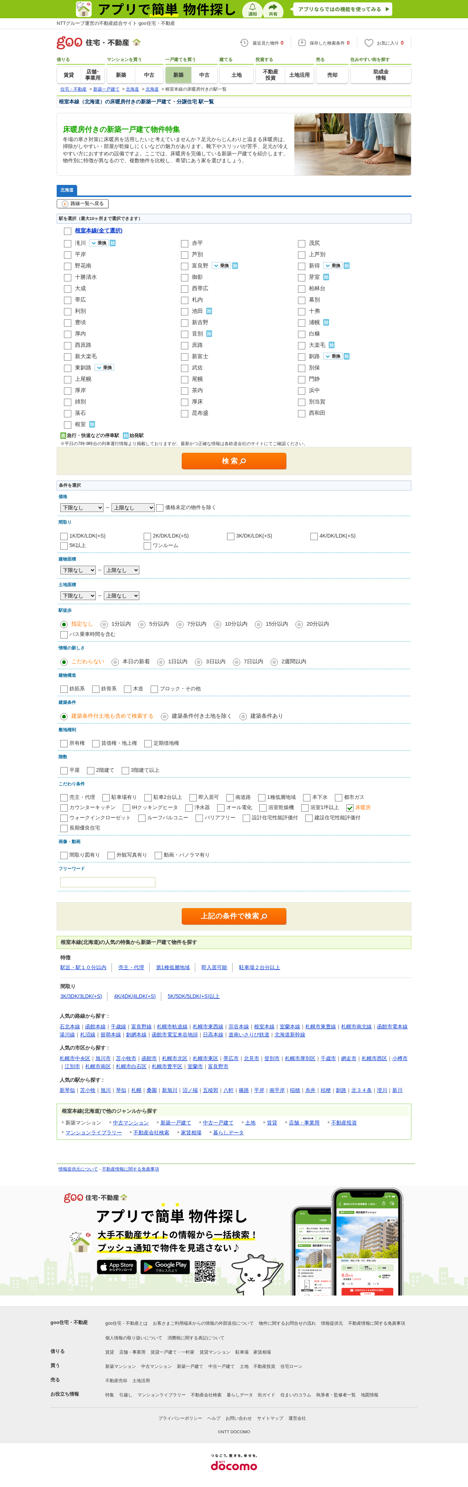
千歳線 (118, 1026)
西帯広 (200, 288)
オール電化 (239, 807)
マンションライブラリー (93, 1132)
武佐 (197, 367)
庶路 (197, 345)
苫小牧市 (126, 1058)
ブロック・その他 (180, 688)
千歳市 (328, 1058)
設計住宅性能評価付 (275, 817)
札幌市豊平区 (167, 1066)
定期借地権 (166, 743)
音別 (197, 333)
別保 (314, 367)
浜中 (314, 390)
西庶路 (83, 345)
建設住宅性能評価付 (337, 817)
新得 (314, 265)
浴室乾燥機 (281, 807)
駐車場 (242, 1352)
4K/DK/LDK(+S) (337, 536)
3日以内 (215, 661)
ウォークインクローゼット (100, 817)
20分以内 (317, 624)
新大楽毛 (86, 356)
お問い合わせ (239, 1418)
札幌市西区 (374, 1058)
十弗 (314, 311)
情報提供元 (332, 1323)
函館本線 (95, 1026)
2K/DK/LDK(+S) (171, 536)
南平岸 (277, 1090)
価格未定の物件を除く (190, 507)
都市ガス (354, 797)
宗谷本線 (239, 1026)
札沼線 (87, 1035)
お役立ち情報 (64, 1394)
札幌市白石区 (131, 1066)
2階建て (105, 770)
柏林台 (317, 288)
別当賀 (317, 401)
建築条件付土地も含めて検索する (112, 716)
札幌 (136, 1090)
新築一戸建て (176, 1123)
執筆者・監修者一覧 (336, 1394)
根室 (80, 424)
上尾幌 (83, 379)
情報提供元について (78, 1169)
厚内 (80, 333)
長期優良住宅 (84, 828)
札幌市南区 (98, 1066)
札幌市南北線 (356, 1026)
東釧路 (83, 367)
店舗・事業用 (304, 1123)
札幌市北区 (175, 1058)
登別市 (272, 1058)
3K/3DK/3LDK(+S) (81, 996)
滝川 (80, 243)
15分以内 (277, 624)
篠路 (244, 1090)
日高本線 (213, 1035)
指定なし (82, 624)
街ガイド (266, 1394)
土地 (250, 1123)
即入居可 (209, 797)
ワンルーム (165, 545)
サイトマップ (270, 1418)
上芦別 (317, 254)
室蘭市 (195, 1066)
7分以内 (197, 624)
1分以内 (121, 624)
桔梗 (326, 1090)
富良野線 (141, 1026)
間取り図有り (84, 855)
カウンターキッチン (92, 807)
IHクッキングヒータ (155, 807)
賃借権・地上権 (119, 743)
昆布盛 (200, 413)
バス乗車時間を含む (92, 634)
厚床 (197, 401)
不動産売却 (116, 1380)
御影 (197, 277)
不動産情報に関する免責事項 (130, 1169)
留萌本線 (111, 1035)
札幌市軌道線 (172, 1026)
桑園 (152, 1090)
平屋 (74, 770)
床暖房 (363, 807)
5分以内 (159, 624)
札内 (197, 299)
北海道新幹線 (290, 1035)
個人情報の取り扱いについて (133, 1337)
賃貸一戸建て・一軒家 (173, 1352)
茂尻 (314, 243)
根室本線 (264, 1026)
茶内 (197, 390)
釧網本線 (136, 1035)
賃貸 (272, 1123)
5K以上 (77, 545)
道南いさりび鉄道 (249, 1035)
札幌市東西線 (208, 1026)
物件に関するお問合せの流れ (287, 1323)
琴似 (121, 1090)
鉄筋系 (77, 688)
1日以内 (178, 661)
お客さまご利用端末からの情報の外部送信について (203, 1323)
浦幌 (314, 322)
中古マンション (131, 1123)
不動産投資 (344, 1123)
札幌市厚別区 (300, 1058)
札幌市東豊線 (320, 1026)
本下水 (320, 797)
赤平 (197, 243)
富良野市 (218, 1066)
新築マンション (120, 1366)
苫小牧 (87, 1090)
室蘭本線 (290, 1026)
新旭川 (169, 1090)
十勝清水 (86, 277)
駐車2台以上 (168, 797)
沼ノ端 (190, 1090)
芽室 (314, 277)
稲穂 (295, 1090)
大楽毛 (317, 345)
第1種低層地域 (173, 967)
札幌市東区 (205, 1058)
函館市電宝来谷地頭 (175, 1035)
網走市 (348, 1058)
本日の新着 (136, 661)
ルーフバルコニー (167, 817)
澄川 (382, 1090)
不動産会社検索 (151, 1132)
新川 (397, 1090)
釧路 (314, 356)
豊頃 (80, 322)
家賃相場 (191, 1132)
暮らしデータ (228, 1132)
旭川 (106, 1090)
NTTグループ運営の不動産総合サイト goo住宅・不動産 (116, 23)
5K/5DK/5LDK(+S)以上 (194, 996)
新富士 (200, 356)
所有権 (77, 743)
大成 (80, 288)
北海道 (66, 189)
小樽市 (400, 1058)
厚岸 (80, 390)
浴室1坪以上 (324, 807)
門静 (314, 379)
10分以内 (236, 624)
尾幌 (197, 379)
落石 (80, 413)
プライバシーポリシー (180, 1418)
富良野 (200, 265)
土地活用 (141, 1380)
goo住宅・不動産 (69, 1322)
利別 (80, 311)
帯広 (80, 299)
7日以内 (253, 661)
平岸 (80, 254)
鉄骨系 (109, 688)
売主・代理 (82, 797)
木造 (138, 688)
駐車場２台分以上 (259, 967)
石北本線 (70, 1026)
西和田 (317, 413)
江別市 (72, 1066)
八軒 (228, 1090)
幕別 (314, 299)
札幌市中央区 (75, 1058)
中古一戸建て (218, 1123)
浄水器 (202, 807)
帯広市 (231, 1058)
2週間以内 (294, 661)
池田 (197, 311)
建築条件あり (266, 716)
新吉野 (200, 322)
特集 (109, 1394)
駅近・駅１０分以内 (83, 967)
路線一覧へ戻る (83, 204)
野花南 (83, 265)
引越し (125, 1394)
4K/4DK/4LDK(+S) (135, 996)
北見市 (251, 1058)
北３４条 (361, 1090)
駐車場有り (124, 797)
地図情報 (369, 1394)
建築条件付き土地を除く (202, 716)
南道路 (243, 797)
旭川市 (103, 1058)
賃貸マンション (215, 1352)
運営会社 (297, 1418)
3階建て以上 (145, 770)
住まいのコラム (295, 1394)
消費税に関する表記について (195, 1337)
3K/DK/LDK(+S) (254, 536)
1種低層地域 (281, 797)
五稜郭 (210, 1090)
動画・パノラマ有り (187, 855)
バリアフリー (220, 817)
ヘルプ (213, 1418)
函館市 (149, 1058)
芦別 (197, 254)
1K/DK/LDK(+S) (87, 536)
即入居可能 (214, 967)
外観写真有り (132, 855)
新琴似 (67, 1090)
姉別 (80, 401)
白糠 (314, 333)
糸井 (310, 1090)
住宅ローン (291, 1366)
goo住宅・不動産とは (126, 1323)
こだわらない (87, 661)
